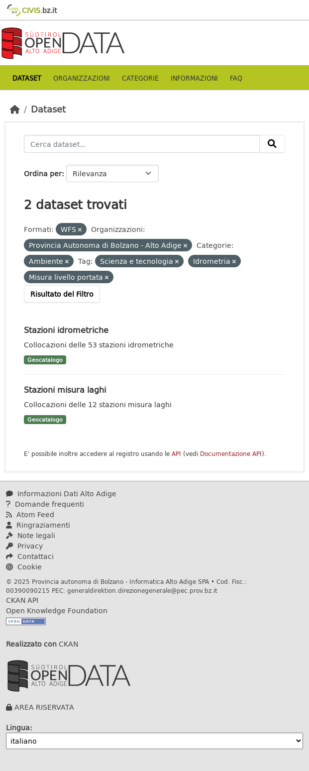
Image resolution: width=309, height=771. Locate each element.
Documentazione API (231, 453)
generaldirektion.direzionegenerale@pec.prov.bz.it (142, 590)
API (176, 453)
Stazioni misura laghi (65, 389)
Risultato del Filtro (62, 294)
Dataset (26, 78)
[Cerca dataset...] (142, 144)
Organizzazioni (81, 78)
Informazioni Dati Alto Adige (61, 493)
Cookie (24, 566)
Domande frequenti (45, 504)
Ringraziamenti (38, 525)
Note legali (30, 535)
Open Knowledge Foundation (56, 610)
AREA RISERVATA (44, 707)
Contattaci (30, 556)
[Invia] (272, 144)
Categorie (140, 78)
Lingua (18, 727)
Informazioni (194, 78)
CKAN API (22, 600)
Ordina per (43, 173)
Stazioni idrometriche (66, 330)
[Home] (15, 109)
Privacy (24, 546)
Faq (236, 78)
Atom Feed (30, 514)
